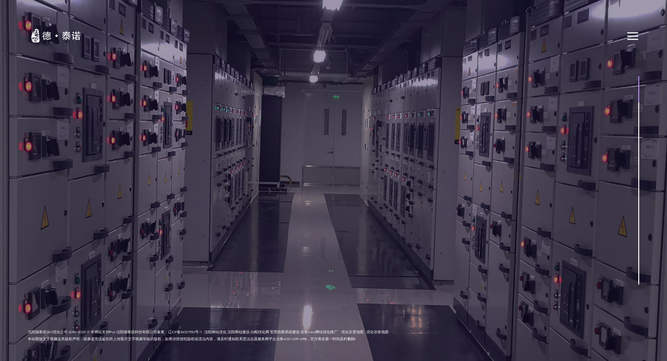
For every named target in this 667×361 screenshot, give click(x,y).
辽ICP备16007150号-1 (184, 332)
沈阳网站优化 (215, 332)
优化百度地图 (352, 332)
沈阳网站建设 (238, 332)
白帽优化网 (260, 332)
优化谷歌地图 (377, 332)
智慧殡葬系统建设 (285, 332)
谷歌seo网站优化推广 (319, 332)
